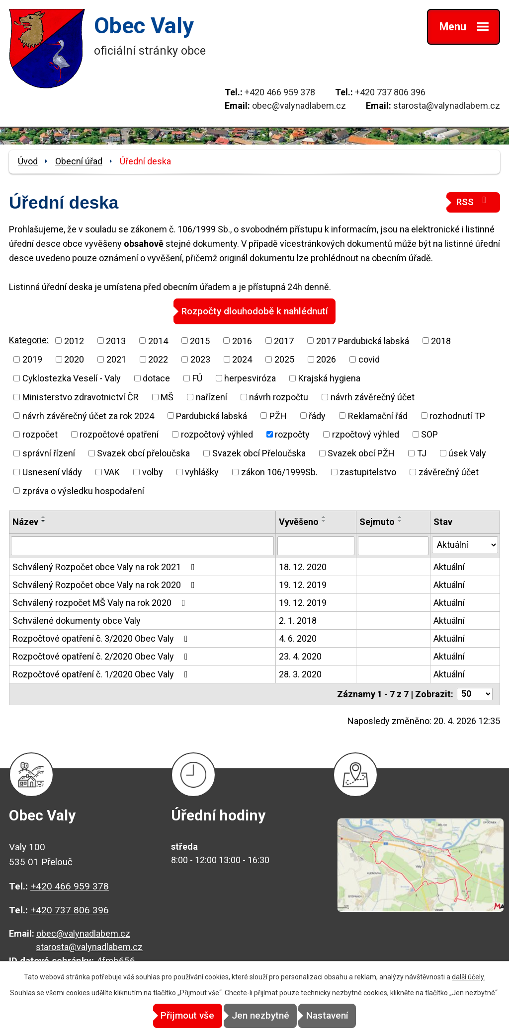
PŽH (278, 415)
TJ (421, 452)
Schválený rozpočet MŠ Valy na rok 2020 (100, 602)
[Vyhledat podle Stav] (465, 544)
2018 (441, 340)
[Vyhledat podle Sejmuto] (393, 545)
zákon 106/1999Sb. (279, 471)
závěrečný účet (449, 471)
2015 (200, 340)
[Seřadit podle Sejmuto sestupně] (400, 521)
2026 (326, 359)
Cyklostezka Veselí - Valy (71, 377)
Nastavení (344, 1016)
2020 (74, 359)
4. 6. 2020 (298, 638)
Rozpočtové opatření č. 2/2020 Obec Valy (102, 656)
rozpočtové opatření (119, 434)
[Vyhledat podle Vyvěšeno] (315, 545)
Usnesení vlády (52, 471)
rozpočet (40, 434)
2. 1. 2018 (298, 620)
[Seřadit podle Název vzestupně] (43, 517)
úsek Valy (467, 452)
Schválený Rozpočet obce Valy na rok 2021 (105, 566)
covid (369, 359)
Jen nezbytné (260, 1016)
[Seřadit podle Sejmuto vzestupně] (400, 517)
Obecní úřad (78, 161)
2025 (284, 359)
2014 (158, 340)
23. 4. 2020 (300, 656)
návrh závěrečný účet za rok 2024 (88, 415)
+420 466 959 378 (280, 92)
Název (25, 521)
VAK (112, 471)
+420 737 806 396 (390, 92)
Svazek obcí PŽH (361, 452)
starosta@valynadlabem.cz (446, 105)
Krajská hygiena (329, 377)
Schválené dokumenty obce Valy (76, 620)
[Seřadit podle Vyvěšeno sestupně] (324, 521)
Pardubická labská (211, 415)
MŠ (167, 396)
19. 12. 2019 (303, 584)
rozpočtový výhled (217, 434)
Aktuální (449, 566)
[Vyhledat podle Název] (142, 545)
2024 (242, 359)
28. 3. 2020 (300, 673)
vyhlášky (202, 471)
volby (152, 471)
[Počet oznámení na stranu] (475, 693)
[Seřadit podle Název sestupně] (43, 521)
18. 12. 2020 (303, 566)
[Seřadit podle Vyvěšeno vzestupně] (324, 517)
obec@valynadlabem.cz (299, 105)
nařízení (211, 396)
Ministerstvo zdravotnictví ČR (80, 396)
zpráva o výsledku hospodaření (83, 490)
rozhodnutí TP (457, 415)
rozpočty (292, 434)
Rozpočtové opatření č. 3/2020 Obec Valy (102, 638)
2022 (158, 359)
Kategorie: (29, 339)
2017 (284, 340)
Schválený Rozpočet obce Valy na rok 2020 (105, 584)
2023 (200, 359)
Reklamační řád (378, 415)
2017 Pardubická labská (362, 340)
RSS (473, 201)
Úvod (28, 161)
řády (317, 415)
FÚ (197, 377)
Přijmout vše (171, 1016)
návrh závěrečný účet (373, 396)
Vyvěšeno (299, 521)
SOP (429, 434)
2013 (116, 340)
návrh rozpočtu (278, 396)
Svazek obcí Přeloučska (259, 452)
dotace (156, 377)
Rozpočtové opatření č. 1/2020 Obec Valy (102, 673)
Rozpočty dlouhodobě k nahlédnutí (254, 310)
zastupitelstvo (367, 471)
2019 (32, 359)
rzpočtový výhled (365, 434)
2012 (74, 340)
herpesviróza (250, 377)
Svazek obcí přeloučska (143, 452)
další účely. (468, 977)
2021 (116, 359)
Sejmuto (377, 521)
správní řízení (48, 452)
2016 (242, 340)
